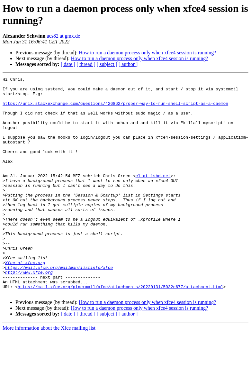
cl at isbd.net (152, 196)
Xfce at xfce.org (25, 300)
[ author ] (128, 64)
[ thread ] (85, 64)
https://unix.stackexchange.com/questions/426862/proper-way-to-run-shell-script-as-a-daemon (115, 109)
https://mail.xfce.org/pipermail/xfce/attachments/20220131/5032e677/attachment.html (120, 329)
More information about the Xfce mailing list (49, 370)
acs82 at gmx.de (63, 36)
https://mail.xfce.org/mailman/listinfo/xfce (59, 306)
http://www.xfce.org (29, 312)
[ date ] (68, 64)
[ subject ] (107, 64)
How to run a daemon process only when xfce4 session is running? (147, 52)
